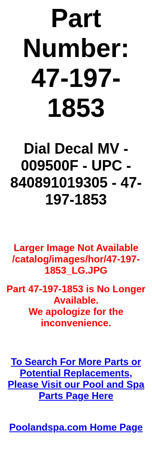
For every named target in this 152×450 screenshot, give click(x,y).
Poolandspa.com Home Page (76, 427)
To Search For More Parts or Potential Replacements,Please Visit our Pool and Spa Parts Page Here (76, 378)
